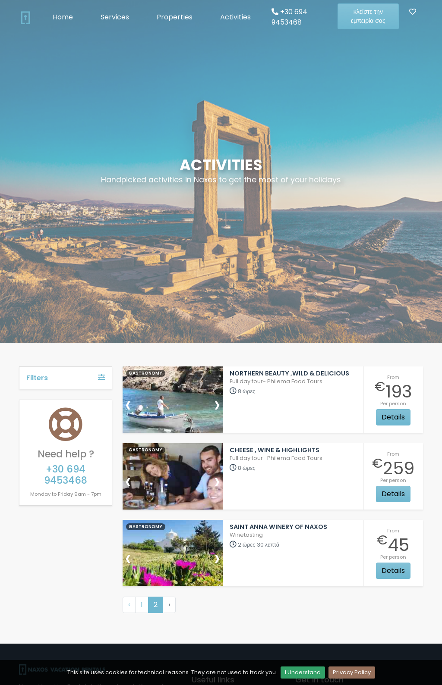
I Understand (303, 672)
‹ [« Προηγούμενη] (129, 605)
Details (393, 417)
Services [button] (115, 17)
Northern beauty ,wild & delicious (289, 373)
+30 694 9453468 (289, 17)
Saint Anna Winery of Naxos (278, 526)
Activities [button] (235, 17)
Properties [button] (175, 17)
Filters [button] (65, 378)
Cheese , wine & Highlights (274, 450)
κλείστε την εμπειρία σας (368, 16)
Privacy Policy (352, 672)
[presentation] (128, 404)
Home (63, 17)
